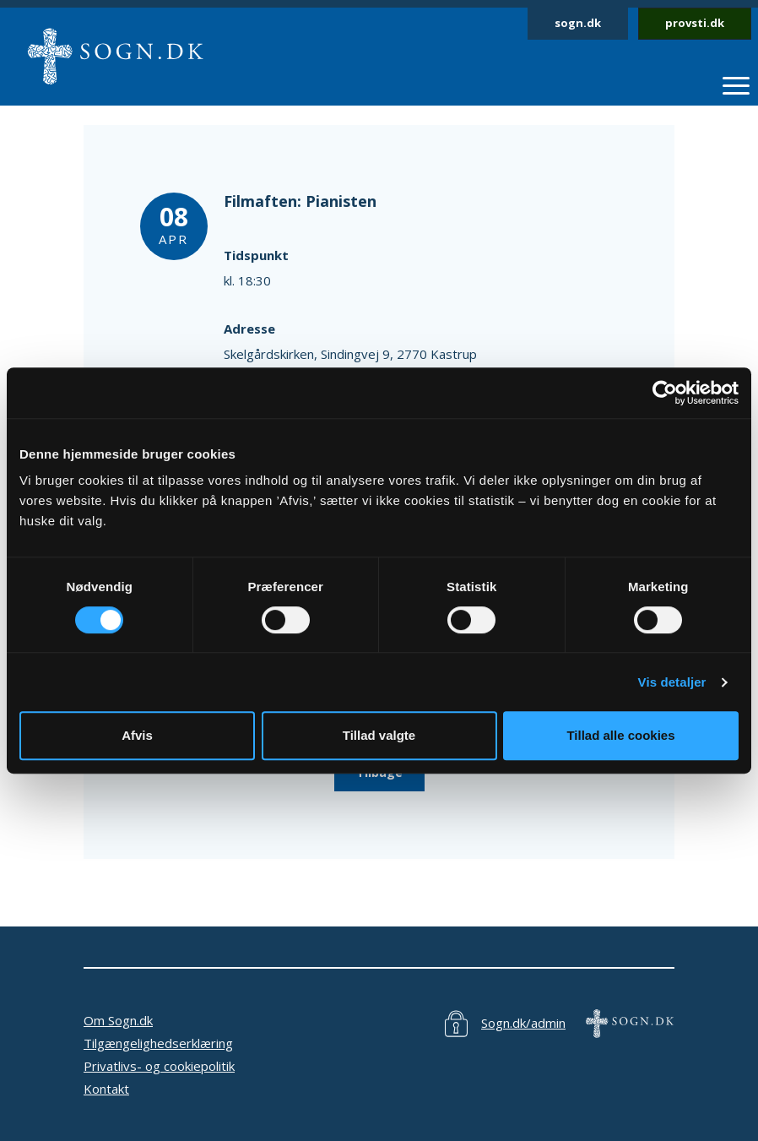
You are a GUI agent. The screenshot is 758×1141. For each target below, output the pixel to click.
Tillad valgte (379, 735)
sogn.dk (578, 22)
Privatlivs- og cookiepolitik (159, 1065)
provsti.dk (694, 22)
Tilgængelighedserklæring (158, 1043)
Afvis (137, 735)
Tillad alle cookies (620, 735)
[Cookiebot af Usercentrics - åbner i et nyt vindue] (665, 392)
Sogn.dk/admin (523, 1022)
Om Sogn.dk (118, 1020)
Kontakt (106, 1088)
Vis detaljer (672, 682)
